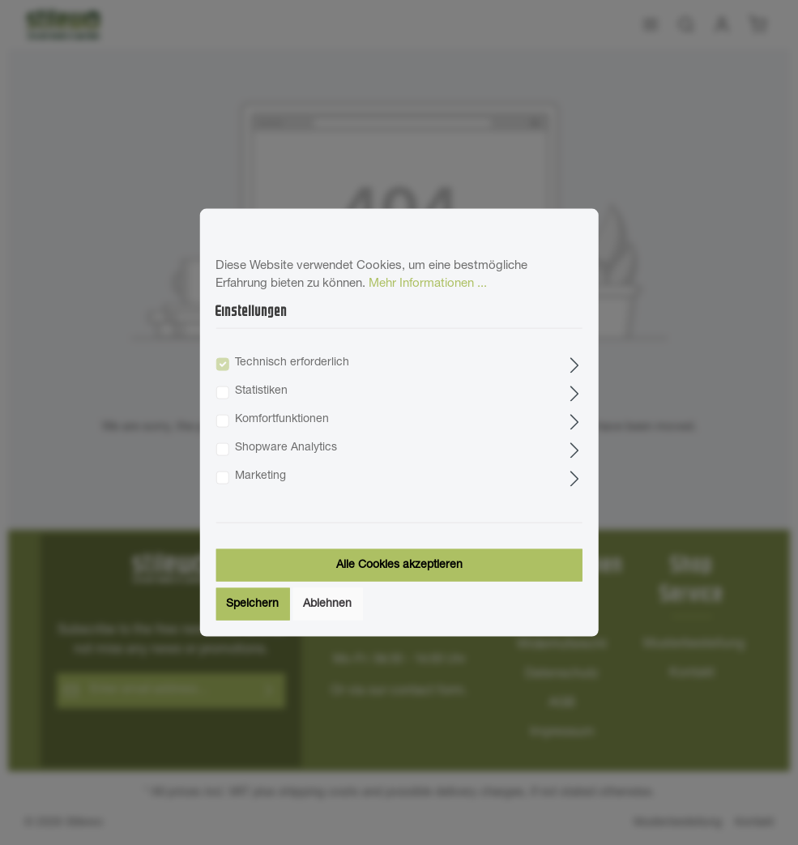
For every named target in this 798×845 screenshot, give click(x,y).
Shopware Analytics (286, 448)
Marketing (260, 476)
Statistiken (261, 391)
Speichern (252, 604)
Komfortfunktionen (282, 419)
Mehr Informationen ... (428, 284)
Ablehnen (327, 604)
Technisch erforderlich (292, 363)
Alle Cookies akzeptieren (399, 565)
